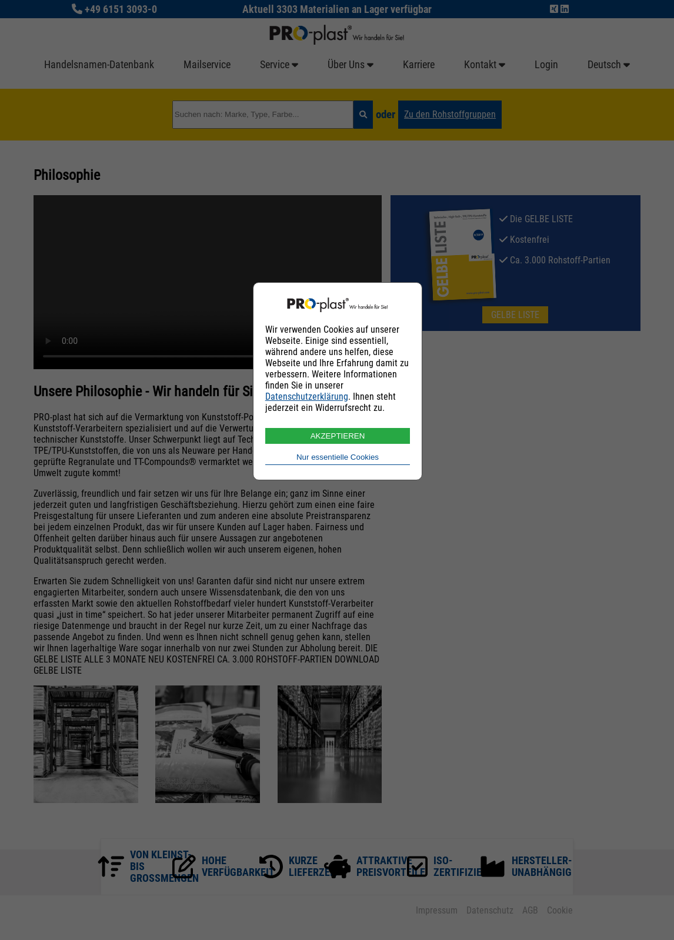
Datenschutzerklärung (306, 396)
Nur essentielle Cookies (337, 457)
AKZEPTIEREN (338, 435)
